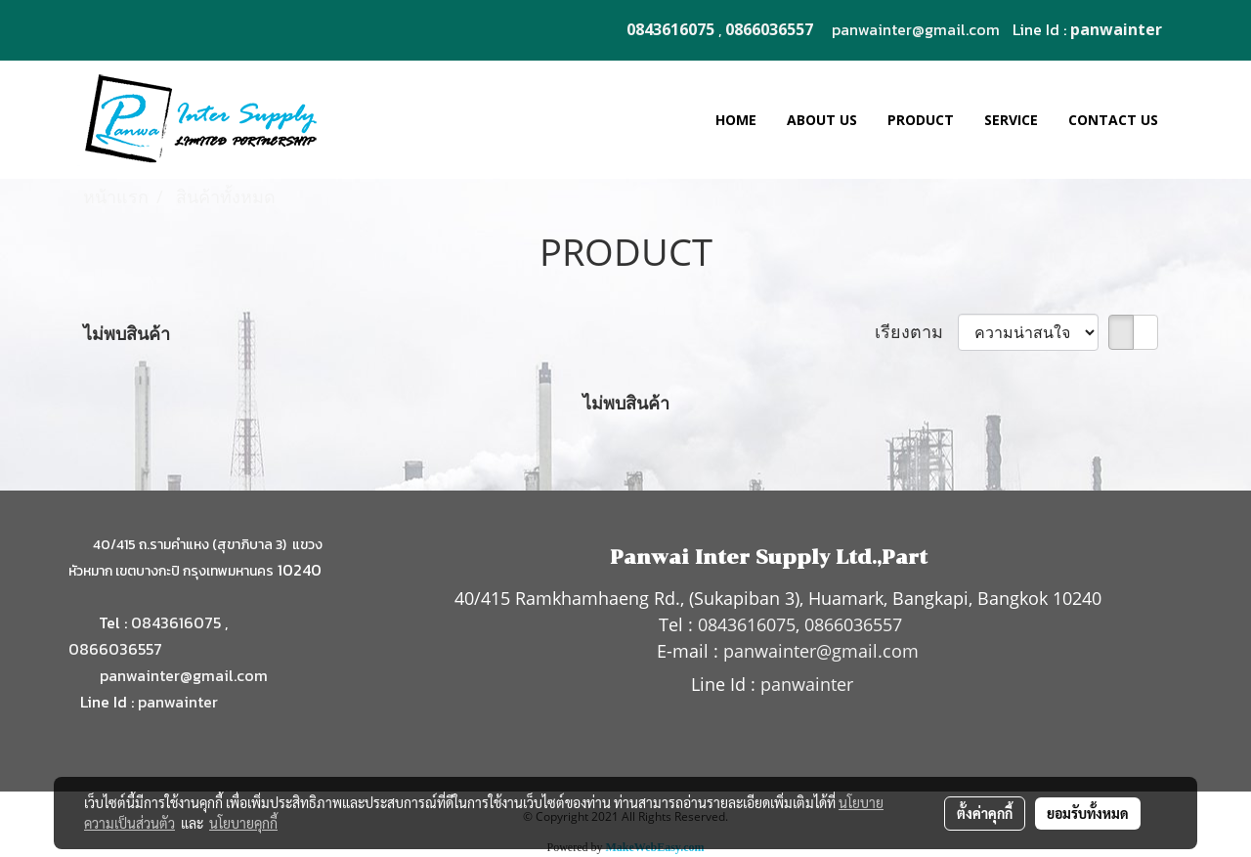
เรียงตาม (916, 331)
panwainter (178, 701)
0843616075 (176, 622)
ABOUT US (822, 119)
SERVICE (1011, 119)
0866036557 (115, 649)
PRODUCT (920, 119)
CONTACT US (1113, 119)
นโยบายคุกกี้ (243, 823)
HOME (735, 119)
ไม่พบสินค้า (126, 333)
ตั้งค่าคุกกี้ (985, 813)
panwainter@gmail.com (916, 29)
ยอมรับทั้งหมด (1088, 813)
